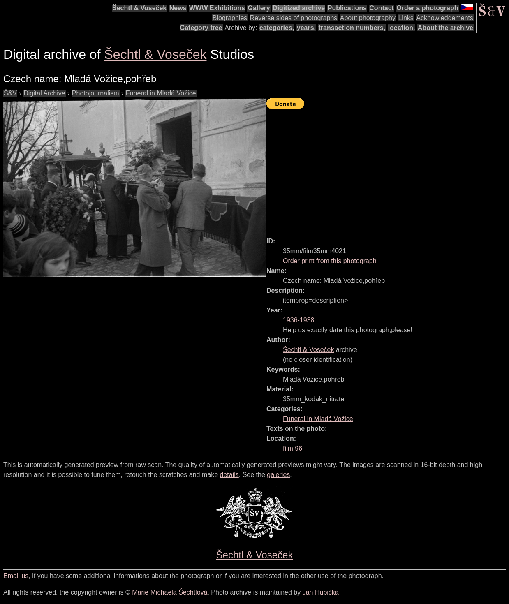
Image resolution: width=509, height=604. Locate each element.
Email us (15, 575)
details (229, 474)
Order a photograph (427, 8)
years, (306, 27)
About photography (368, 17)
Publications (347, 8)
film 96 (292, 448)
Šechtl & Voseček (139, 8)
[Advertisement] (387, 169)
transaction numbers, (351, 27)
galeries (278, 474)
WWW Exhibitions (217, 8)
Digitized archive (299, 8)
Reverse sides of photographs (294, 17)
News (178, 8)
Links (405, 17)
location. (401, 27)
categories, (276, 27)
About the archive (445, 27)
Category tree (201, 27)
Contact (381, 8)
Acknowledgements (444, 17)
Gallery (259, 8)
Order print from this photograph (330, 260)
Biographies (230, 17)
